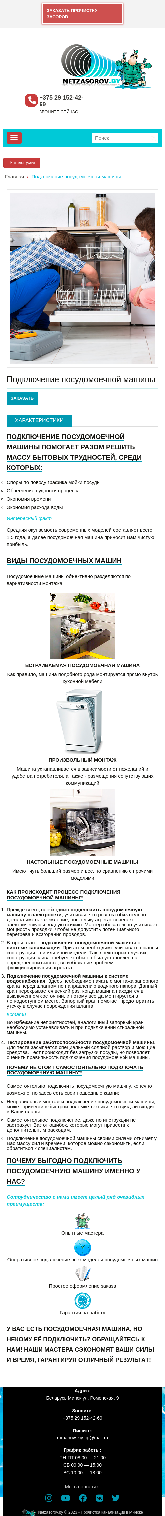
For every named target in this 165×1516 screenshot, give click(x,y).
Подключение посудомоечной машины (76, 176)
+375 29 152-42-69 (62, 101)
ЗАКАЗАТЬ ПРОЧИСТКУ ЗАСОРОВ (72, 13)
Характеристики (39, 420)
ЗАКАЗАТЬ (22, 398)
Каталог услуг (22, 162)
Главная (14, 176)
